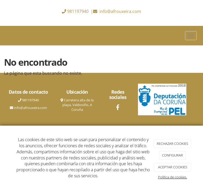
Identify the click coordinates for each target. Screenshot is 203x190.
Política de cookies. (172, 177)
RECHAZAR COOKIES (172, 143)
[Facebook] (117, 108)
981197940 (78, 11)
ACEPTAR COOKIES (172, 167)
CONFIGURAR (172, 155)
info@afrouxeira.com (120, 11)
